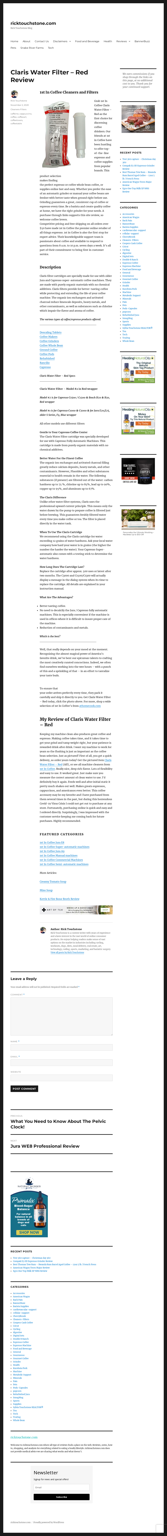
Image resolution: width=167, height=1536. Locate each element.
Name (15, 1041)
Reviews (121, 41)
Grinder (17, 1361)
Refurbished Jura (21, 1394)
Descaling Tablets (50, 332)
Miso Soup (46, 890)
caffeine (15, 113)
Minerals (17, 1378)
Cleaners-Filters (18, 109)
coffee (14, 117)
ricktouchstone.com (33, 23)
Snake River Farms (32, 47)
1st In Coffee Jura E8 (52, 842)
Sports (16, 1401)
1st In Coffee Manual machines (58, 855)
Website (16, 1072)
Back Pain (18, 1300)
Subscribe (61, 1497)
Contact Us (42, 41)
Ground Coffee (49, 349)
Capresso (45, 367)
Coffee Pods (47, 354)
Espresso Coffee (21, 1342)
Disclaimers (60, 41)
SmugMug (18, 1397)
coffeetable (16, 123)
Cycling (16, 1329)
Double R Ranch (21, 1339)
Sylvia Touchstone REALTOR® (28, 1407)
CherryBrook (19, 1316)
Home (14, 41)
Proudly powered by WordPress (48, 1522)
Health (108, 41)
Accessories (19, 1293)
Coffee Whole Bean (51, 345)
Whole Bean (19, 1420)
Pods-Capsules (20, 1387)
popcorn (17, 1391)
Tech (51, 47)
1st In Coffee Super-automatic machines (64, 846)
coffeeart (22, 117)
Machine (17, 1371)
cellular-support (21, 1313)
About (26, 41)
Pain (15, 1381)
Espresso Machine (22, 1345)
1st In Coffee (47, 768)
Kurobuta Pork (20, 1368)
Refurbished (47, 358)
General (17, 1352)
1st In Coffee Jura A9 (52, 851)
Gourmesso (19, 1355)
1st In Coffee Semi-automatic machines (64, 864)
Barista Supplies (21, 1306)
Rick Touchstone (19, 100)
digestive (17, 1332)
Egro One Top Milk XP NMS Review (30, 1271)
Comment (18, 994)
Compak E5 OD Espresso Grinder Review (33, 1261)
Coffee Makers (48, 336)
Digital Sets (18, 1335)
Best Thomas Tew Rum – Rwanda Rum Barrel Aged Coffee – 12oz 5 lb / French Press (54, 1264)
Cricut (16, 1326)
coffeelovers (17, 120)
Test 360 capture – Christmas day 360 (31, 1258)
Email (15, 1056)
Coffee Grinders (49, 341)
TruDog (17, 1417)
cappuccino (26, 113)
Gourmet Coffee (21, 1358)
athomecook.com (90, 705)
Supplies (17, 1404)
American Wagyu (21, 1296)
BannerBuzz (142, 41)
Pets (13, 47)
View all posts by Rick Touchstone (67, 952)
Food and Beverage (87, 41)
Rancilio (45, 362)
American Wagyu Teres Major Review (31, 1267)
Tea (15, 1410)
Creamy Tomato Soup (53, 881)
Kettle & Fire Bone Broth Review (59, 898)
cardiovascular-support (24, 1309)
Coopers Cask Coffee (23, 1322)
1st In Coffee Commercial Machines (61, 859)
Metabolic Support (22, 1374)
